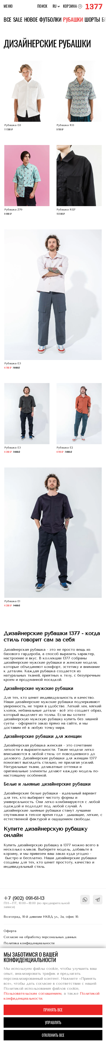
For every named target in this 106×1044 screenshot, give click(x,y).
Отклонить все (53, 1035)
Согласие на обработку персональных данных (40, 937)
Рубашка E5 (52, 299)
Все (7, 19)
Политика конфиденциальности (29, 943)
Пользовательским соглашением (32, 993)
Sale (17, 19)
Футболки (50, 19)
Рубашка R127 (79, 181)
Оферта (10, 931)
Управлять (53, 1022)
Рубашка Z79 (26, 181)
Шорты (92, 19)
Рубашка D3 (26, 96)
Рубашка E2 (79, 419)
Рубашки (73, 19)
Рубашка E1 (52, 537)
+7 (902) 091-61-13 (24, 898)
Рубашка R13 (79, 96)
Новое (31, 19)
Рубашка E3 (26, 419)
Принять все (53, 1010)
